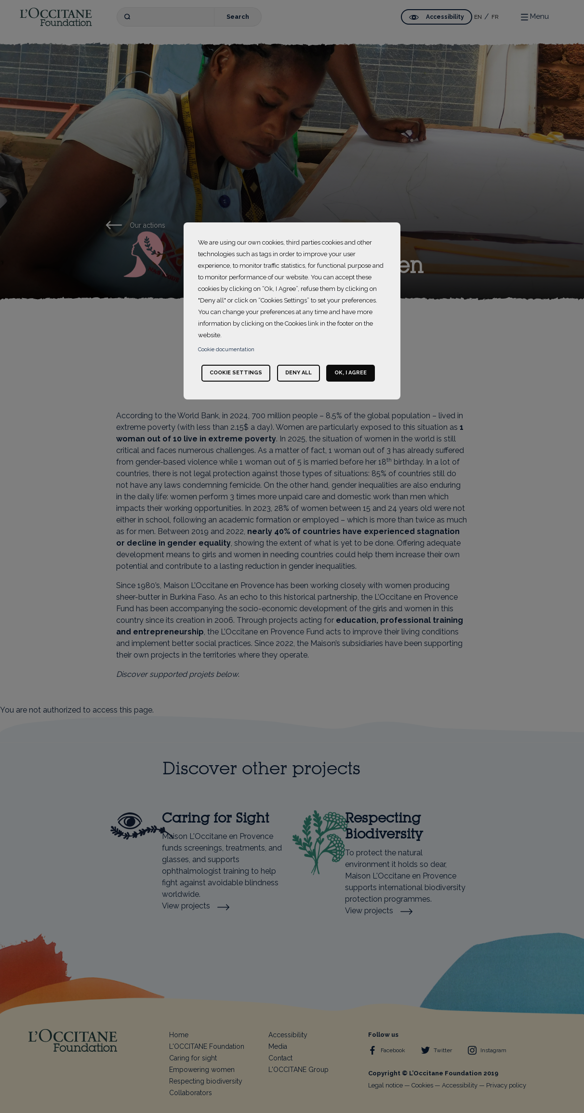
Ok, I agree (350, 373)
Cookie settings (236, 373)
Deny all (298, 373)
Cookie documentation (226, 349)
